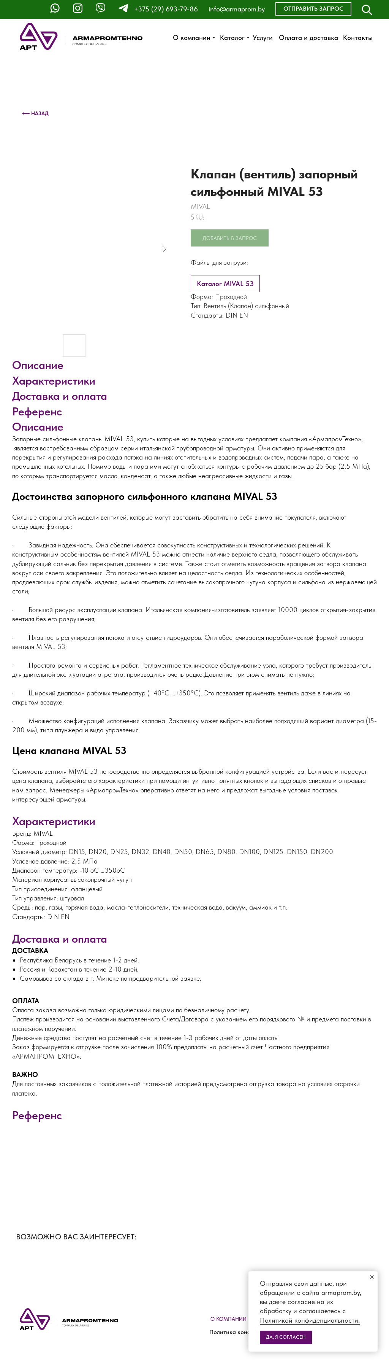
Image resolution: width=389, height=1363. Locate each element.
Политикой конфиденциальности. (310, 1320)
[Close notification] (372, 1277)
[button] (313, 9)
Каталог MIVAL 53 (225, 284)
